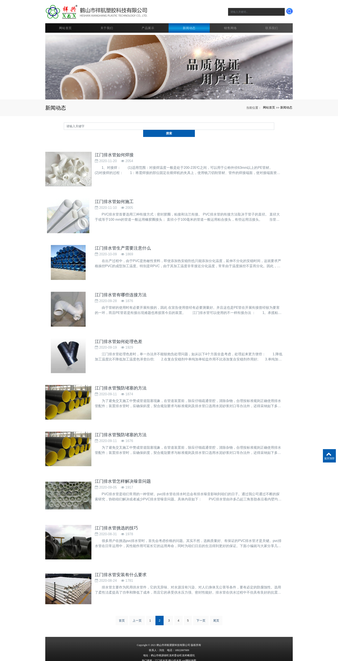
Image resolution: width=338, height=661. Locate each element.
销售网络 (231, 24)
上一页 (137, 602)
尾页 (216, 602)
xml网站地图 (189, 642)
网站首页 (65, 24)
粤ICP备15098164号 (169, 652)
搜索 (274, 122)
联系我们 (272, 24)
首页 (122, 602)
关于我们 (107, 24)
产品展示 (148, 24)
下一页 (200, 602)
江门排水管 (161, 642)
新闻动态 (189, 24)
